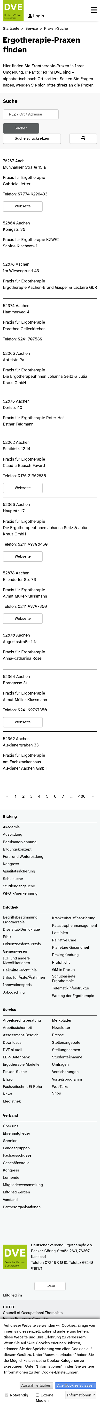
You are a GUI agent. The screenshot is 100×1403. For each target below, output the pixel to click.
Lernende (11, 1177)
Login (36, 16)
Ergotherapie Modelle (21, 1064)
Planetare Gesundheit (70, 947)
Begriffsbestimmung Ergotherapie (20, 919)
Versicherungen (65, 1072)
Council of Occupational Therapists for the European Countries (33, 1313)
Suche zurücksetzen (32, 138)
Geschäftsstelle (16, 1163)
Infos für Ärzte (15, 977)
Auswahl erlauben (36, 1385)
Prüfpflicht (61, 962)
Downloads (12, 1042)
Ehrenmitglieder (16, 1133)
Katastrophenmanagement (74, 925)
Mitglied (10, 1192)
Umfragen (60, 1064)
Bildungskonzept (17, 849)
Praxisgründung (65, 955)
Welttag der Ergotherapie (73, 996)
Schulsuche (13, 879)
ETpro (8, 1079)
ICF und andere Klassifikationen (16, 960)
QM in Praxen (63, 970)
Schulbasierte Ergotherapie (64, 978)
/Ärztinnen (36, 977)
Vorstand (10, 1200)
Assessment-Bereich (20, 1035)
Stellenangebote (66, 1042)
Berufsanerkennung (20, 842)
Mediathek (12, 1101)
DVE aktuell (12, 1050)
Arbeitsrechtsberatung (22, 1020)
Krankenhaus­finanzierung (73, 918)
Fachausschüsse (17, 1155)
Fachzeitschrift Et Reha (22, 1086)
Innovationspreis (17, 985)
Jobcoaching (14, 992)
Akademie (11, 827)
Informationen (79, 1395)
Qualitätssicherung (19, 871)
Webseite (23, 206)
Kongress (11, 864)
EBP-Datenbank (16, 1057)
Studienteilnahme (67, 1057)
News (7, 1094)
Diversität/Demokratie (21, 929)
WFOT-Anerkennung (20, 893)
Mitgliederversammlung (23, 1185)
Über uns (10, 1126)
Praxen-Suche (15, 1072)
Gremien (10, 1141)
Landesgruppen (16, 1148)
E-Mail (50, 1286)
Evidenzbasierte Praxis (22, 944)
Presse (58, 1035)
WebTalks (60, 1086)
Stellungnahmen (66, 1050)
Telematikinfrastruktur (70, 988)
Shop (56, 1095)
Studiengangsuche (19, 886)
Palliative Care (64, 940)
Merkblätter (61, 1020)
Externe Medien (45, 1395)
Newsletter (61, 1028)
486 (81, 796)
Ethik (7, 937)
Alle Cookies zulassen (76, 1385)
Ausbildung (12, 834)
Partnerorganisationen (22, 1207)
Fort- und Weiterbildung (23, 856)
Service (31, 28)
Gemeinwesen (15, 951)
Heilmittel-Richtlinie (20, 970)
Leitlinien (60, 933)
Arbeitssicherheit (17, 1028)
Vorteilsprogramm (67, 1079)
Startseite (11, 28)
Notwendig (16, 1395)
